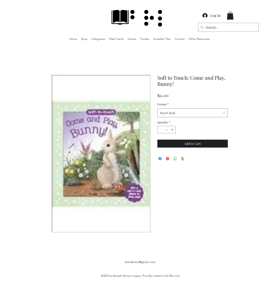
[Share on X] (182, 158)
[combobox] (192, 112)
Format (163, 104)
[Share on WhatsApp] (175, 158)
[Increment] (172, 129)
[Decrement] (160, 129)
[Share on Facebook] (160, 158)
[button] (230, 16)
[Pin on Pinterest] (167, 158)
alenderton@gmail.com (140, 262)
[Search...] (228, 27)
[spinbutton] (166, 129)
